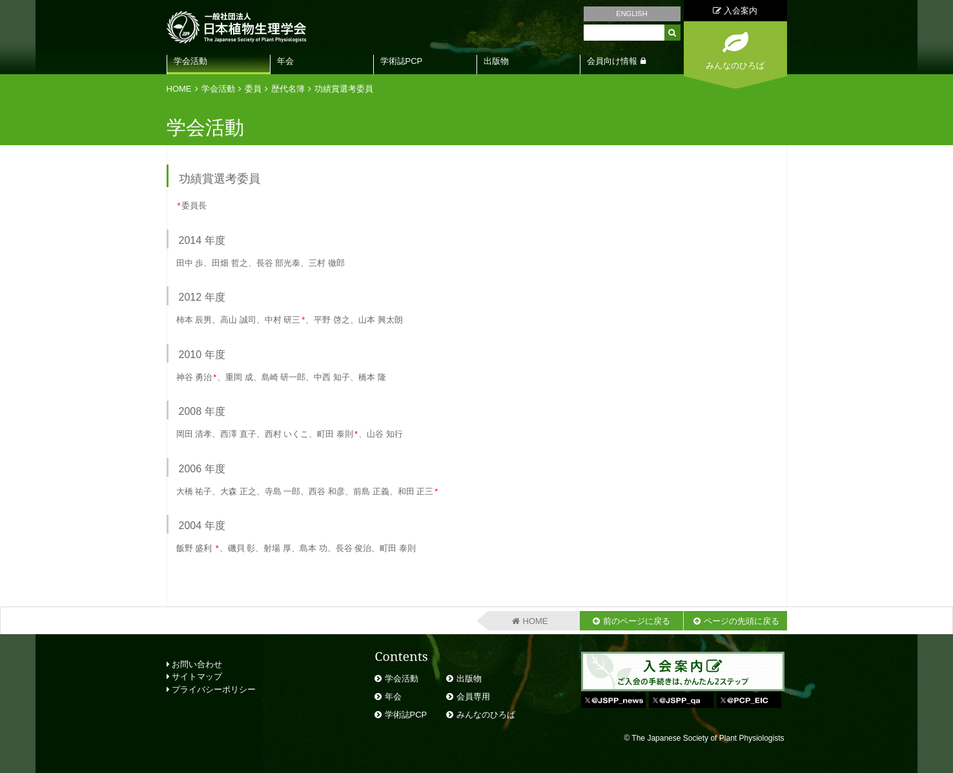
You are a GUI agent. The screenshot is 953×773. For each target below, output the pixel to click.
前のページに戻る (636, 621)
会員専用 (473, 696)
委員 (253, 89)
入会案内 (735, 10)
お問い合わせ (195, 664)
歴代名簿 (288, 89)
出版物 (496, 61)
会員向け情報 (612, 61)
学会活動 (190, 61)
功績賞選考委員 (343, 89)
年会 (285, 61)
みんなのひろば (485, 714)
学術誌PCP (401, 61)
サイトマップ (195, 676)
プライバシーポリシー (211, 689)
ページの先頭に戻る (741, 621)
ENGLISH (631, 13)
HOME (179, 89)
